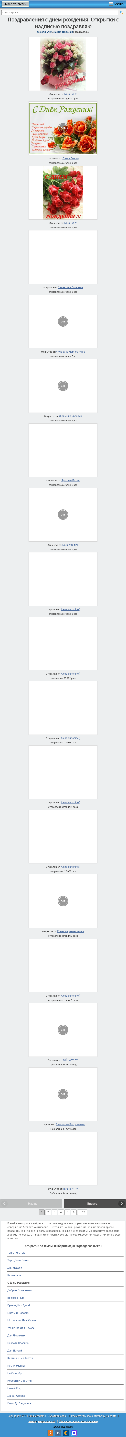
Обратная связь (57, 1416)
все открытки (15, 4)
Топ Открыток (16, 1252)
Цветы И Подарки (18, 1312)
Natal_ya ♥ (70, 94)
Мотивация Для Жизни (21, 1320)
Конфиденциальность (42, 1421)
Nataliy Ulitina (70, 545)
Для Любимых (16, 1335)
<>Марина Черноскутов (70, 351)
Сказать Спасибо (18, 1343)
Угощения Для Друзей (20, 1328)
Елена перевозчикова (70, 931)
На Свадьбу (14, 1373)
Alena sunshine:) (70, 609)
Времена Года (15, 1297)
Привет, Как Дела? (18, 1305)
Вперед (92, 1203)
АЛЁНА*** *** (70, 1060)
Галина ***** (70, 1188)
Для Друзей (14, 1350)
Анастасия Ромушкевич (70, 1124)
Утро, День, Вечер (18, 1260)
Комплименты (16, 1365)
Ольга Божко (71, 158)
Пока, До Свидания (19, 1403)
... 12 (82, 1212)
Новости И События (19, 1380)
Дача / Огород (16, 1395)
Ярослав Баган (70, 480)
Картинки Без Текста (20, 1358)
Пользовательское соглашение (78, 1421)
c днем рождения (63, 31)
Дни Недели (14, 1267)
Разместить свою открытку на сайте (93, 1416)
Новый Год (14, 1388)
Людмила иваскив (70, 416)
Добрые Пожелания (19, 1290)
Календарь (14, 1275)
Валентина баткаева (70, 287)
